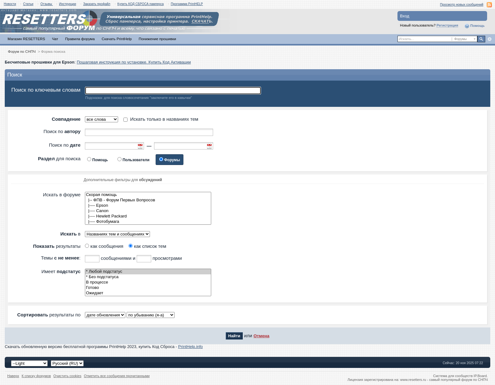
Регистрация (447, 25)
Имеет (61, 271)
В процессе (148, 282)
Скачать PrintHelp (117, 39)
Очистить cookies (67, 376)
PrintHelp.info (190, 346)
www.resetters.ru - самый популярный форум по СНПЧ (444, 380)
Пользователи (135, 160)
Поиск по (62, 131)
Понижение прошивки (157, 39)
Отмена (261, 335)
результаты (57, 246)
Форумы (172, 160)
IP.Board (480, 376)
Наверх (13, 376)
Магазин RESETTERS (26, 39)
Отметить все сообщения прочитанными (117, 376)
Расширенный (489, 39)
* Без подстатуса (148, 277)
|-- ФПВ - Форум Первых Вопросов (148, 200)
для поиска (59, 158)
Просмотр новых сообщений (461, 4)
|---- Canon (148, 211)
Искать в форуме (62, 194)
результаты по (49, 314)
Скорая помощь (148, 195)
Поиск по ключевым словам (46, 90)
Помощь (474, 25)
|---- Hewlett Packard (148, 216)
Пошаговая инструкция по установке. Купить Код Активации (134, 62)
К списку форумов (36, 376)
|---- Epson (148, 205)
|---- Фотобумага (148, 221)
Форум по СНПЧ (22, 51)
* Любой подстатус (148, 271)
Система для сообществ (453, 376)
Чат (55, 39)
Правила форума (80, 39)
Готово (148, 287)
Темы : (61, 257)
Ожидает (148, 293)
